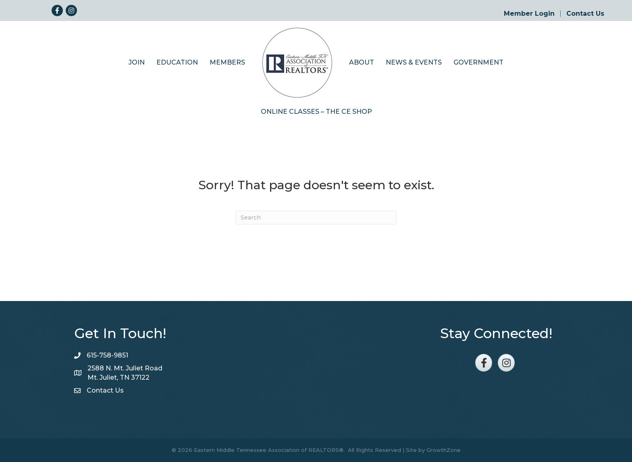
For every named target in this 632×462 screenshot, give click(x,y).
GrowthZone (443, 450)
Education (177, 62)
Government (478, 62)
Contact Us (585, 13)
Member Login (529, 13)
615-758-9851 (107, 355)
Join (137, 62)
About (361, 62)
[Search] (316, 217)
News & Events (414, 62)
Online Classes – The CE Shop (316, 111)
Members (227, 62)
